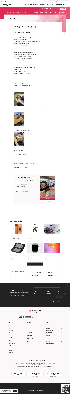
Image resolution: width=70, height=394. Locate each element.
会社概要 (10, 345)
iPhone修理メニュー (49, 327)
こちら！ (25, 154)
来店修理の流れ (35, 4)
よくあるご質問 (29, 333)
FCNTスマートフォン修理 (50, 344)
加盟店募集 (48, 338)
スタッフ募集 (48, 340)
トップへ (15, 171)
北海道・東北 (36, 292)
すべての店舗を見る (53, 302)
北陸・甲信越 (36, 296)
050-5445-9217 (50, 276)
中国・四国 (49, 294)
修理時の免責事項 (27, 385)
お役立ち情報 (58, 4)
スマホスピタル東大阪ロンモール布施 (12, 8)
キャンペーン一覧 (30, 338)
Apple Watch (30, 258)
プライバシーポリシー (12, 351)
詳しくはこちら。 (9, 391)
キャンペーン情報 (61, 12)
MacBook (46, 240)
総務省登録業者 (11, 347)
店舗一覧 (24, 4)
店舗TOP (36, 12)
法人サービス (63, 4)
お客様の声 (51, 12)
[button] (15, 391)
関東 (34, 294)
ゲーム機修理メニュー (49, 332)
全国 (9, 325)
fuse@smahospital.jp (24, 191)
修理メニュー (30, 4)
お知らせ (52, 4)
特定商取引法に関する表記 (13, 349)
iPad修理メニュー (49, 329)
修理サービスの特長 (12, 344)
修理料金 (41, 12)
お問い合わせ (36, 385)
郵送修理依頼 (11, 353)
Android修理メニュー (49, 331)
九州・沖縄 (49, 296)
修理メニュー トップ (49, 325)
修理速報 (46, 12)
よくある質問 (48, 4)
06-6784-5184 (23, 189)
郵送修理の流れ (42, 4)
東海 (34, 298)
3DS (12, 259)
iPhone (13, 240)
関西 (48, 292)
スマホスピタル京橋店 (35, 276)
